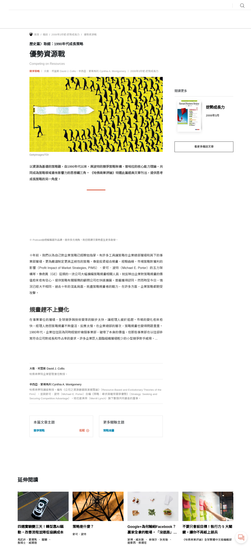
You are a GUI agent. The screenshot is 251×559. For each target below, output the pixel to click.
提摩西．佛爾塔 (137, 543)
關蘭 (44, 539)
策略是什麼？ (83, 527)
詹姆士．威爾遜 (27, 543)
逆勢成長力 (215, 107)
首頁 (36, 34)
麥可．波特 (79, 534)
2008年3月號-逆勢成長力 (65, 34)
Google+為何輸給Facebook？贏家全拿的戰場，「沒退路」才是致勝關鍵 (152, 530)
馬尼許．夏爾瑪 (27, 539)
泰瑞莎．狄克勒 (158, 539)
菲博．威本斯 (135, 539)
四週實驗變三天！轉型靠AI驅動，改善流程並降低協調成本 (41, 529)
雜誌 (45, 34)
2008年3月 (212, 115)
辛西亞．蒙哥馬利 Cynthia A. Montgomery (102, 71)
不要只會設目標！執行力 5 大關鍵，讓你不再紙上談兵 (207, 529)
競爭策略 (34, 71)
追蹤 (84, 430)
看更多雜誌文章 (204, 146)
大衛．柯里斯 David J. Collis (60, 71)
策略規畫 (108, 430)
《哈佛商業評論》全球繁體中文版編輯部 (207, 539)
